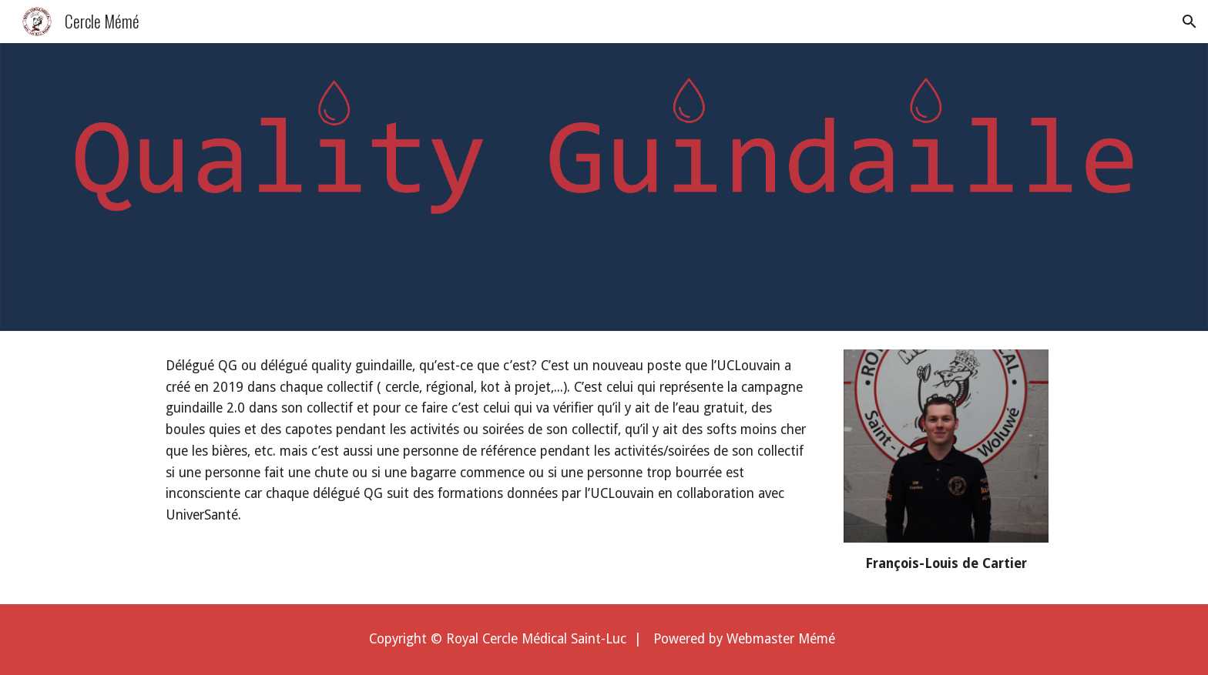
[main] (489, 441)
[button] (1189, 21)
